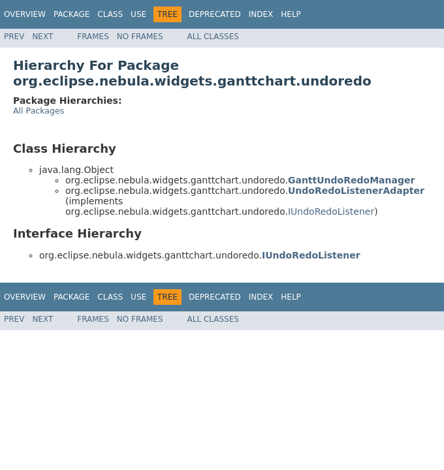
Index (261, 14)
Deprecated (215, 14)
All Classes (213, 36)
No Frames (140, 36)
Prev (14, 36)
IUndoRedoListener (331, 211)
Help (291, 14)
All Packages (38, 111)
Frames (93, 36)
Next (42, 36)
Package (71, 14)
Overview (25, 14)
